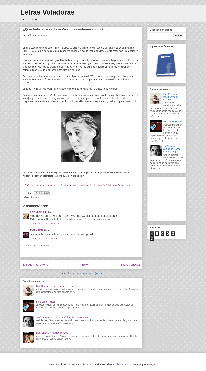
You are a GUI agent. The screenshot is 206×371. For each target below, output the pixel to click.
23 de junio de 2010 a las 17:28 (45, 238)
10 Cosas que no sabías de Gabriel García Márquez (62, 317)
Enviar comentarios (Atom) (88, 273)
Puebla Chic (36, 230)
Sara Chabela (37, 211)
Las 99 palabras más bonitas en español (56, 286)
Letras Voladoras (47, 12)
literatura (35, 197)
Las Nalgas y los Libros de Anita (52, 333)
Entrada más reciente (36, 264)
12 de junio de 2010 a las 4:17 (45, 223)
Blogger (152, 364)
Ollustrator (121, 364)
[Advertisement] (174, 198)
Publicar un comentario (38, 245)
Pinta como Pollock (45, 301)
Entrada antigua (130, 264)
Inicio (84, 264)
